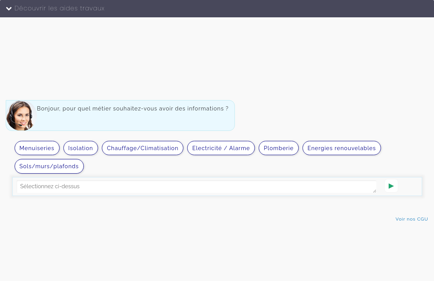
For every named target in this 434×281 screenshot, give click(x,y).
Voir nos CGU (412, 219)
